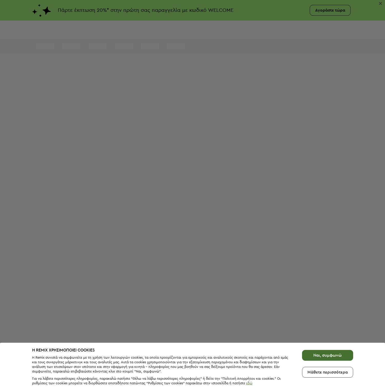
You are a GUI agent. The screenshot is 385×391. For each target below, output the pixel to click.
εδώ (249, 372)
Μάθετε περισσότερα (327, 361)
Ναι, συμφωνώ (327, 344)
